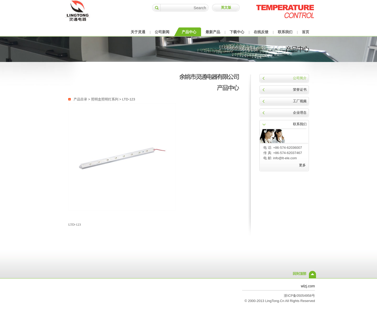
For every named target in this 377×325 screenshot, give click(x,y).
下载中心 (237, 32)
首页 (305, 32)
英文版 (226, 7)
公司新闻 (162, 32)
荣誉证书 (300, 90)
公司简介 (300, 78)
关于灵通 (138, 32)
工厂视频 (300, 101)
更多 (302, 165)
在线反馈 (261, 32)
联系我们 (285, 32)
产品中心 (189, 32)
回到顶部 (299, 274)
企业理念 (300, 113)
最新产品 (213, 32)
